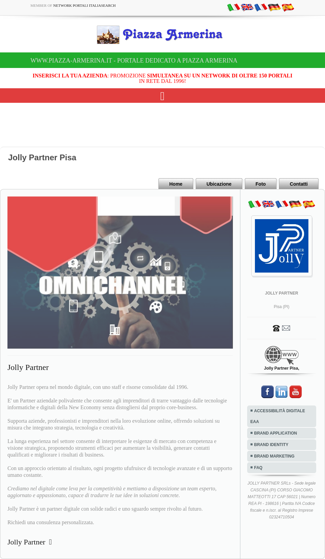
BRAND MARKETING (274, 456)
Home (175, 184)
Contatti (299, 184)
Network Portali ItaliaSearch (84, 5)
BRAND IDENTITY (271, 444)
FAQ (258, 467)
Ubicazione (219, 184)
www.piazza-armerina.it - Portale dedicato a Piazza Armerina (133, 60)
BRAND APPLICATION (275, 433)
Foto (261, 184)
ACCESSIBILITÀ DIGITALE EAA (278, 416)
